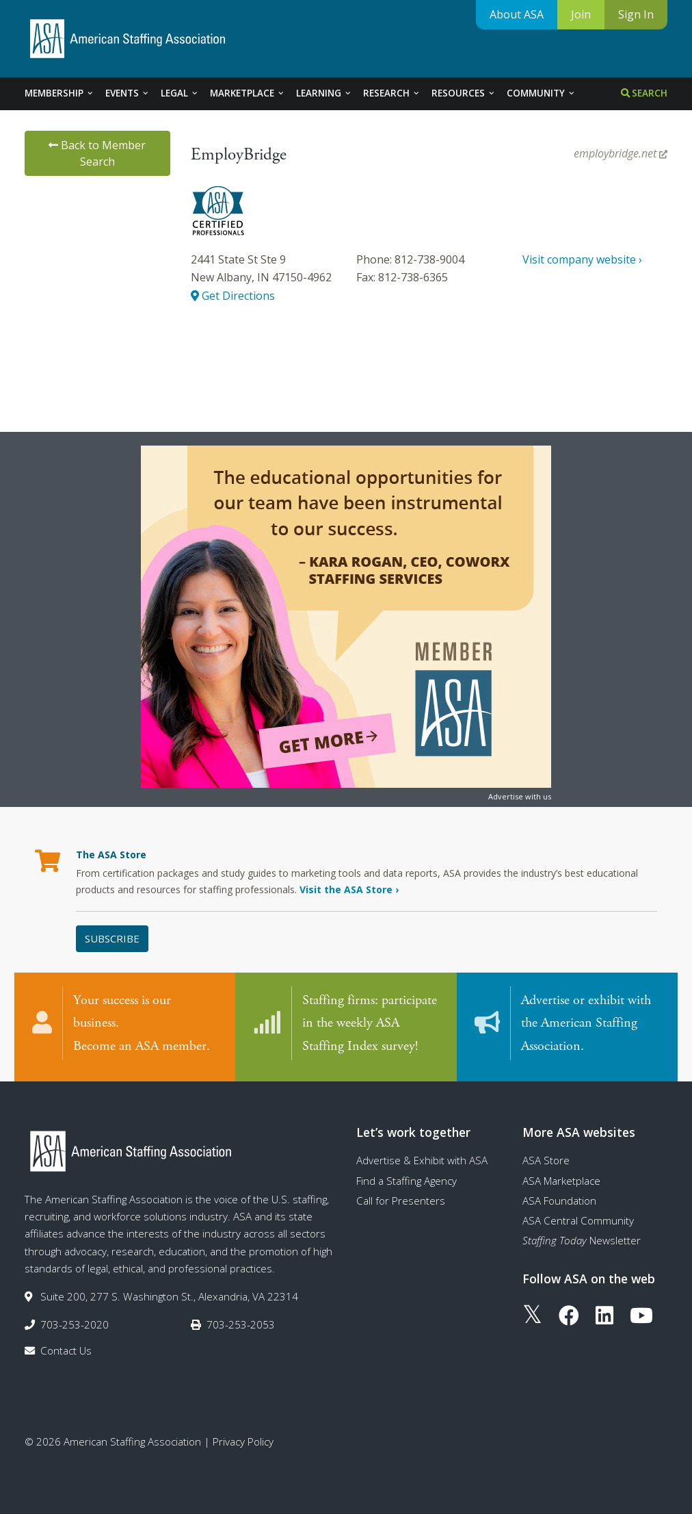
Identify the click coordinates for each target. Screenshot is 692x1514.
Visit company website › (582, 259)
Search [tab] (644, 93)
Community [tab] (541, 93)
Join (581, 14)
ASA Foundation (559, 1198)
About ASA (517, 14)
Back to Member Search (97, 153)
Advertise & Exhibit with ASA (422, 1157)
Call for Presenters (400, 1198)
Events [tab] (127, 93)
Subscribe (112, 938)
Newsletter (581, 1238)
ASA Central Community (578, 1217)
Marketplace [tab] (247, 93)
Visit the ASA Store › (349, 889)
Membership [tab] (59, 93)
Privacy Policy (243, 1439)
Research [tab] (392, 93)
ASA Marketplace (561, 1178)
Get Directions (233, 295)
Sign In (636, 14)
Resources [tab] (463, 93)
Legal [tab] (180, 93)
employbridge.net (620, 153)
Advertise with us (519, 796)
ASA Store (546, 1157)
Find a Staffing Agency (406, 1178)
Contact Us (66, 1348)
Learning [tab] (324, 93)
